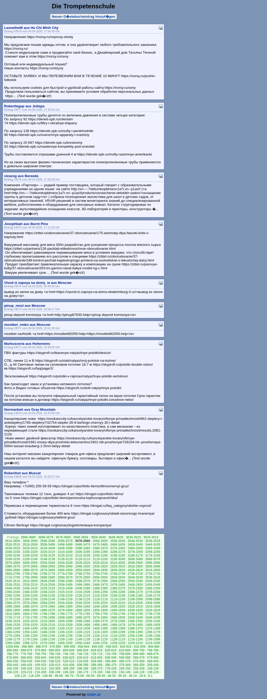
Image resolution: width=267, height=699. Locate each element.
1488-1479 (117, 625)
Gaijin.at (94, 694)
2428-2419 (47, 588)
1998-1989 (12, 606)
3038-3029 (82, 563)
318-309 (54, 668)
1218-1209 (117, 636)
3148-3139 (47, 559)
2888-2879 (29, 570)
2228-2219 (82, 595)
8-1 (150, 676)
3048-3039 (65, 563)
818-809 (124, 650)
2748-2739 (117, 574)
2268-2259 (12, 595)
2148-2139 (65, 599)
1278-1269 (12, 636)
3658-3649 (98, 537)
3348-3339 (12, 552)
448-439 (26, 665)
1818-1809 (12, 614)
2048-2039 (82, 603)
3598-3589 (47, 541)
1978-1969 (47, 606)
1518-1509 (65, 625)
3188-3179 (135, 555)
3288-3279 (117, 552)
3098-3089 (135, 559)
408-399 (82, 665)
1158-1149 (65, 639)
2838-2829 (117, 570)
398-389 (96, 665)
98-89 (59, 676)
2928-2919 (117, 566)
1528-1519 (47, 625)
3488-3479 (82, 544)
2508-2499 (65, 584)
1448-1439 (29, 628)
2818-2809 (152, 570)
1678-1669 (100, 617)
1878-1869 (65, 610)
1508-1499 (82, 625)
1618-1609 (47, 621)
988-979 (41, 646)
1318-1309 (100, 632)
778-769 (26, 654)
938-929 (111, 646)
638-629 (68, 657)
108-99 (47, 676)
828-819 (110, 650)
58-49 (101, 676)
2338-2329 (47, 592)
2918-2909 (135, 566)
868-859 (54, 650)
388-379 (110, 665)
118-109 (34, 676)
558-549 (26, 661)
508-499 (96, 661)
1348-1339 (47, 632)
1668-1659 (117, 617)
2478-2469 (117, 584)
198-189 (68, 672)
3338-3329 (29, 552)
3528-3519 (12, 544)
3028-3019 (100, 563)
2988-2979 (12, 566)
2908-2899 (152, 566)
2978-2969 (29, 566)
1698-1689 (65, 617)
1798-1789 (47, 614)
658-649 (40, 657)
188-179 (82, 672)
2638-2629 (152, 577)
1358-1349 (29, 632)
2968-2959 (47, 566)
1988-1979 (29, 606)
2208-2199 (117, 595)
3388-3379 (100, 548)
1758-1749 (117, 614)
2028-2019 (117, 603)
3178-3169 (152, 555)
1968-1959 (65, 606)
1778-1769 (82, 614)
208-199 (54, 672)
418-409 (68, 665)
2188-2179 (152, 595)
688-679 (153, 654)
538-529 (54, 661)
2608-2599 (47, 581)
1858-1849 (100, 610)
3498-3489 (65, 544)
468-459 (153, 661)
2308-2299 (100, 592)
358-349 (153, 665)
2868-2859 (65, 570)
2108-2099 (135, 599)
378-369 (124, 665)
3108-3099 (117, 559)
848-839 (82, 650)
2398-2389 (100, 588)
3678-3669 (63, 537)
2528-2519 (29, 584)
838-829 (96, 650)
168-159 (110, 672)
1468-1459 (152, 625)
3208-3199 (100, 555)
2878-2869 (47, 570)
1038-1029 (117, 643)
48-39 (111, 676)
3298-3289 (100, 552)
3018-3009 (117, 563)
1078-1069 (47, 643)
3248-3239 (29, 555)
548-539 (40, 661)
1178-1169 (29, 639)
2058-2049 (65, 603)
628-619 (82, 657)
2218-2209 (100, 595)
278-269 (110, 668)
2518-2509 (47, 584)
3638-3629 (133, 537)
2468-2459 (135, 584)
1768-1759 (100, 614)
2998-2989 (152, 563)
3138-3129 (65, 559)
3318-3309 (65, 552)
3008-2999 (135, 563)
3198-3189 (117, 555)
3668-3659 (80, 537)
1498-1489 (100, 625)
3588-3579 (65, 541)
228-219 (26, 672)
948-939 (97, 646)
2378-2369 (135, 588)
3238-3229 (47, 555)
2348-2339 (29, 592)
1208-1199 (135, 636)
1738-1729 (152, 614)
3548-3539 (135, 541)
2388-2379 (117, 588)
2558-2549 (135, 581)
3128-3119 (82, 559)
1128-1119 (117, 639)
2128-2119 (100, 599)
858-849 (68, 650)
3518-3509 (29, 544)
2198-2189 (135, 595)
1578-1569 (117, 621)
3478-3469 (100, 544)
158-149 (124, 672)
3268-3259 (152, 552)
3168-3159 (12, 559)
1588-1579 (100, 621)
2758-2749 (100, 574)
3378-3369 (117, 548)
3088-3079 (152, 559)
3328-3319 (47, 552)
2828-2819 (135, 570)
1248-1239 (65, 636)
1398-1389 (117, 628)
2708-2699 (29, 577)
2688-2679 (65, 577)
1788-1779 (65, 614)
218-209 (40, 672)
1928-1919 (135, 606)
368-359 (138, 665)
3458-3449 (135, 544)
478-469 (138, 661)
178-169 (96, 672)
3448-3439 (152, 544)
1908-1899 (12, 610)
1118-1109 (135, 639)
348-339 (12, 668)
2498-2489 (82, 584)
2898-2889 (12, 570)
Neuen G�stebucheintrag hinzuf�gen (83, 16)
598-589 (124, 657)
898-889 (12, 650)
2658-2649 (117, 577)
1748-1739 (135, 614)
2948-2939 (82, 566)
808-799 (138, 650)
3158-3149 (29, 559)
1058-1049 (82, 643)
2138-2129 (82, 599)
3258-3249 (12, 555)
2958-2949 (65, 566)
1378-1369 (152, 628)
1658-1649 (135, 617)
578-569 (153, 657)
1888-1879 (47, 610)
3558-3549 (117, 541)
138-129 (153, 672)
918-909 (139, 646)
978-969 (55, 646)
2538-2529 (12, 584)
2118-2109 (117, 599)
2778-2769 (65, 574)
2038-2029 (100, 603)
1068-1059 (65, 643)
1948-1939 (100, 606)
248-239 (153, 668)
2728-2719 (152, 574)
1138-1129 (100, 639)
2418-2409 (65, 588)
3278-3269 (135, 552)
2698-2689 (47, 577)
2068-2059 (47, 603)
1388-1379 (135, 628)
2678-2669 (82, 577)
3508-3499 (47, 544)
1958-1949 (82, 606)
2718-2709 (12, 577)
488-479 (124, 661)
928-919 (125, 646)
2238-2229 (65, 595)
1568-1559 (135, 621)
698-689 (138, 654)
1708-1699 (47, 617)
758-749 (54, 654)
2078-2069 (29, 603)
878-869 (40, 650)
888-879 (26, 650)
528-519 (68, 661)
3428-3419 (29, 548)
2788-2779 (47, 574)
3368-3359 (135, 548)
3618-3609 (12, 541)
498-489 (110, 661)
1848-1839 (117, 610)
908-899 (153, 646)
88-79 (69, 676)
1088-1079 (29, 643)
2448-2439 (12, 588)
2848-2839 (100, 570)
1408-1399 (100, 628)
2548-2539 (152, 581)
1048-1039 (100, 643)
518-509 (82, 661)
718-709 (110, 654)
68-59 (90, 676)
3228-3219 (65, 555)
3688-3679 (45, 537)
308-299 (68, 668)
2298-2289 (117, 592)
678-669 (12, 657)
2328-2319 (65, 592)
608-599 (110, 657)
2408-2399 (82, 588)
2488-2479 (100, 584)
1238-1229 (82, 636)
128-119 (20, 676)
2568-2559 (117, 581)
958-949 (83, 646)
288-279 (96, 668)
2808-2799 (12, 574)
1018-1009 (152, 643)
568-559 (12, 661)
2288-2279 (135, 592)
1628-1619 (29, 621)
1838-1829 (135, 610)
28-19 (133, 676)
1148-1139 (82, 639)
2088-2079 (12, 603)
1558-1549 (152, 621)
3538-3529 (152, 541)
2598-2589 (65, 581)
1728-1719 (12, 617)
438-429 (40, 665)
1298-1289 (135, 632)
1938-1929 (117, 606)
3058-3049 (47, 563)
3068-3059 (29, 563)
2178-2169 (12, 599)
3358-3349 (152, 548)
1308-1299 (117, 632)
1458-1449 (12, 628)
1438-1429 (47, 628)
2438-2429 (29, 588)
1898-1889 (29, 610)
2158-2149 (47, 599)
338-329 (26, 668)
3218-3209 (82, 555)
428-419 (54, 665)
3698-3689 (28, 537)
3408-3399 (65, 548)
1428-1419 (65, 628)
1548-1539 (12, 625)
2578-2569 (100, 581)
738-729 (82, 654)
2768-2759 (82, 574)
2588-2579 (82, 581)
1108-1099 (152, 639)
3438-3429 (12, 548)
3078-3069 (12, 563)
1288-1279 (152, 632)
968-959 (69, 646)
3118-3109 (100, 559)
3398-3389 (82, 548)
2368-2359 (152, 588)
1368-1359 (12, 632)
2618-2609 (29, 581)
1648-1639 (152, 617)
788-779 (12, 654)
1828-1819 (152, 610)
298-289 (82, 668)
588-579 (138, 657)
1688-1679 (82, 617)
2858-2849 (82, 570)
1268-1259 (29, 636)
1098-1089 (12, 643)
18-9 (142, 676)
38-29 (122, 676)
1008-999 (12, 646)
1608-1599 (65, 621)
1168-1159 (47, 639)
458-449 (12, 665)
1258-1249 (47, 636)
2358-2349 (12, 592)
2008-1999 (152, 603)
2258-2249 (29, 595)
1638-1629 (12, 621)
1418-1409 (82, 628)
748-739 (68, 654)
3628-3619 (150, 537)
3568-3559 (100, 541)
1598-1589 (82, 621)
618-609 (96, 657)
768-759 (40, 654)
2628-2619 (12, 581)
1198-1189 (152, 636)
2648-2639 (135, 577)
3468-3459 (117, 544)
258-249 (138, 668)
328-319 (40, 668)
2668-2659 (100, 577)
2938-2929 (100, 566)
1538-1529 (29, 625)
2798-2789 (29, 574)
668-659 (26, 657)
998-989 (27, 646)
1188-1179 (12, 639)
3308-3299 (82, 552)
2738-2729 (135, 574)
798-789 (153, 650)
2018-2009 (135, 603)
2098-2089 (152, 599)
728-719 (96, 654)
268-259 (124, 668)
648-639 (54, 657)
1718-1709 (29, 617)
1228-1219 (100, 636)
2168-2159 (29, 599)
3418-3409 (47, 548)
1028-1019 (135, 643)
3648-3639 (115, 537)
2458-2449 (152, 584)
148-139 (138, 672)
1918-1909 (152, 606)
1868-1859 (82, 610)
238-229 (12, 672)
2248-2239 (47, 595)
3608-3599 (29, 541)
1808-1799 (29, 614)
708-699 (124, 654)
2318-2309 (82, 592)
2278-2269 (152, 592)
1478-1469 (135, 625)
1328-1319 (82, 632)
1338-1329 (65, 632)
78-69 (80, 676)
